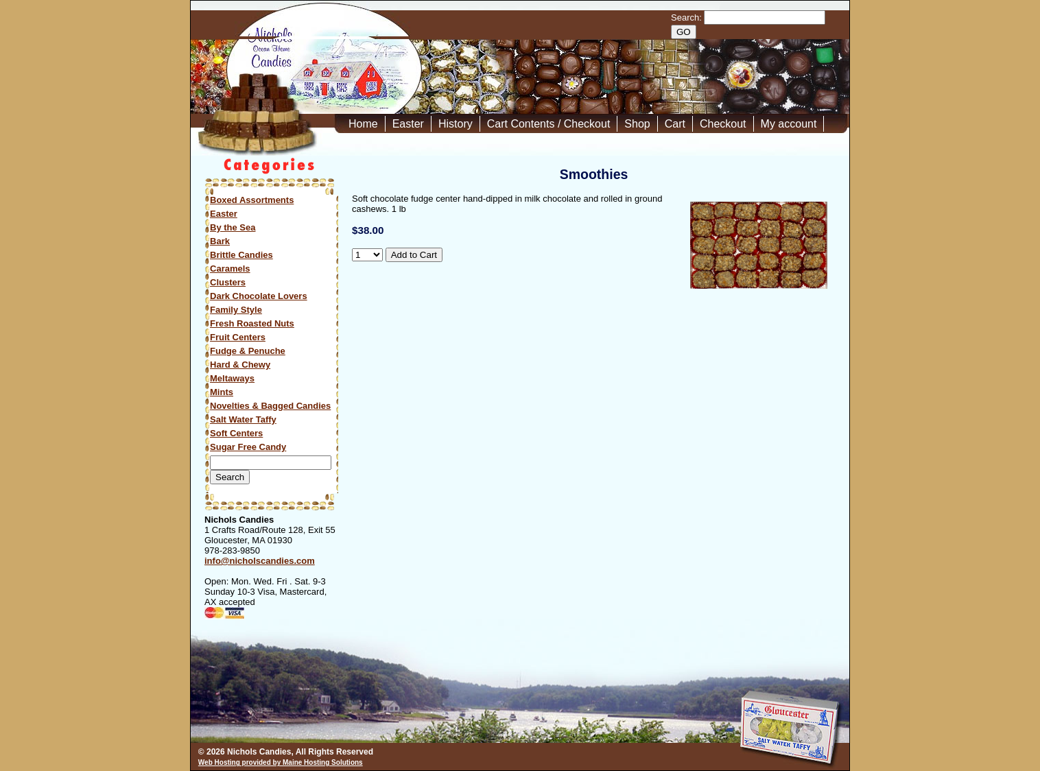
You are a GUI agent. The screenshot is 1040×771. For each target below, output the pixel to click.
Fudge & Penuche (247, 351)
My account (789, 124)
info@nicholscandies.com (259, 561)
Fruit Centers (237, 337)
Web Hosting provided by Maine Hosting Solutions (280, 762)
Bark (220, 241)
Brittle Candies (241, 255)
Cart (675, 124)
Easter (408, 124)
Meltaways (232, 378)
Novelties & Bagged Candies (270, 406)
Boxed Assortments (252, 200)
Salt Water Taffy (243, 419)
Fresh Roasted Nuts (252, 323)
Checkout (723, 124)
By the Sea (232, 227)
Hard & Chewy (240, 364)
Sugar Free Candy (248, 447)
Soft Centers (236, 433)
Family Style (236, 310)
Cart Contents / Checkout (549, 124)
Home (363, 124)
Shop (637, 124)
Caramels (230, 268)
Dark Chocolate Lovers (258, 296)
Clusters (228, 282)
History (455, 124)
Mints (221, 392)
